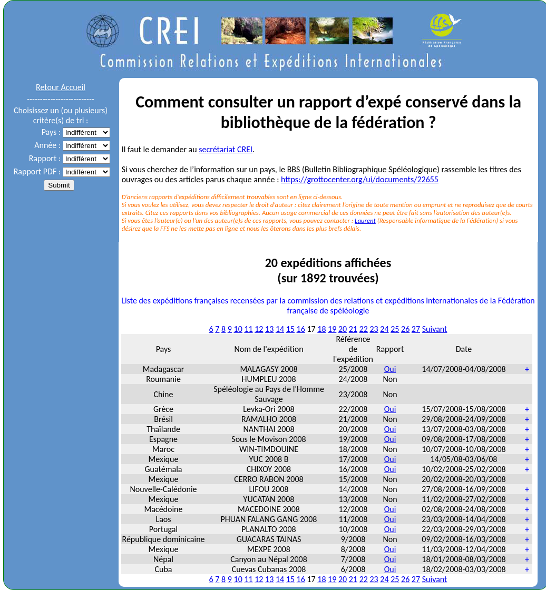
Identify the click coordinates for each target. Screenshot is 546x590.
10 (238, 329)
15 (290, 329)
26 (405, 329)
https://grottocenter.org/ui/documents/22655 (359, 179)
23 (373, 329)
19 (332, 329)
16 (301, 329)
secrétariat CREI (225, 149)
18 (321, 329)
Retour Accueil (60, 87)
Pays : (51, 132)
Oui (390, 369)
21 (353, 329)
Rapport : (45, 158)
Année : (47, 145)
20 (342, 329)
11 (248, 329)
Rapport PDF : (37, 171)
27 (416, 329)
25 (395, 329)
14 (280, 329)
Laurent (365, 220)
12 (259, 329)
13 (269, 329)
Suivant (434, 329)
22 (363, 329)
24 (384, 329)
